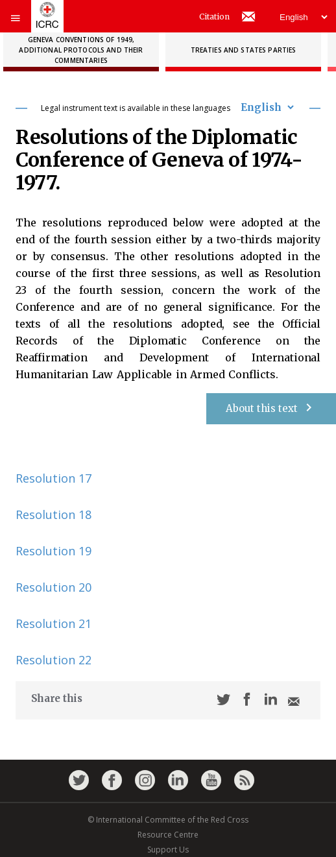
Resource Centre (168, 834)
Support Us (168, 849)
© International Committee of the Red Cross (168, 819)
